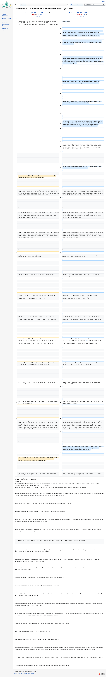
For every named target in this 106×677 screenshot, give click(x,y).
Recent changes (5, 15)
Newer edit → (82, 16)
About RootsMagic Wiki (25, 673)
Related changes (5, 24)
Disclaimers (33, 673)
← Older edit (37, 16)
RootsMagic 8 (16, 4)
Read (69, 4)
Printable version (5, 27)
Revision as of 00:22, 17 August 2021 (78, 12)
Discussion (23, 4)
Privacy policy (17, 673)
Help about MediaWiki (6, 18)
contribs (40, 14)
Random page (5, 17)
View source (73, 4)
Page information (5, 30)
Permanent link (5, 28)
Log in (103, 1)
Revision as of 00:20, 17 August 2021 (34, 12)
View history (79, 4)
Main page (4, 14)
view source (46, 12)
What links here (5, 22)
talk (36, 14)
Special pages (5, 25)
